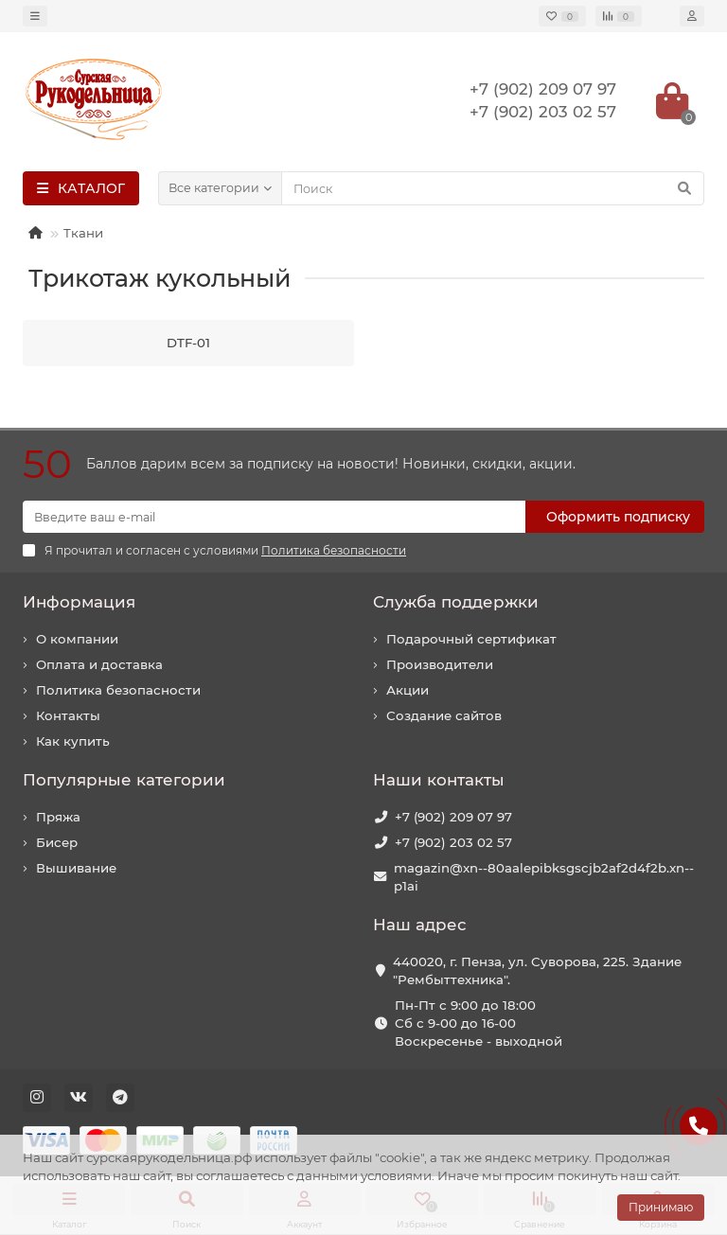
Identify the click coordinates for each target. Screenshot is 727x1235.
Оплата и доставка (99, 664)
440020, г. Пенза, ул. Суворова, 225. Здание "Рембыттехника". (537, 970)
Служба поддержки (456, 601)
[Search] (492, 188)
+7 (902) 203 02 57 (453, 842)
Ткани (83, 232)
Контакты (68, 715)
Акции (407, 689)
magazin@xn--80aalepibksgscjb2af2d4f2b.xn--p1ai (544, 876)
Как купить (73, 741)
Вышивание (76, 867)
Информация (79, 601)
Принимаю (661, 1207)
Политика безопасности (118, 689)
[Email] (274, 517)
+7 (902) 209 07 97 (453, 816)
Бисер (57, 842)
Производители (439, 664)
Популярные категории (124, 779)
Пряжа (58, 816)
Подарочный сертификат (471, 638)
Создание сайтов (444, 715)
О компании (77, 638)
